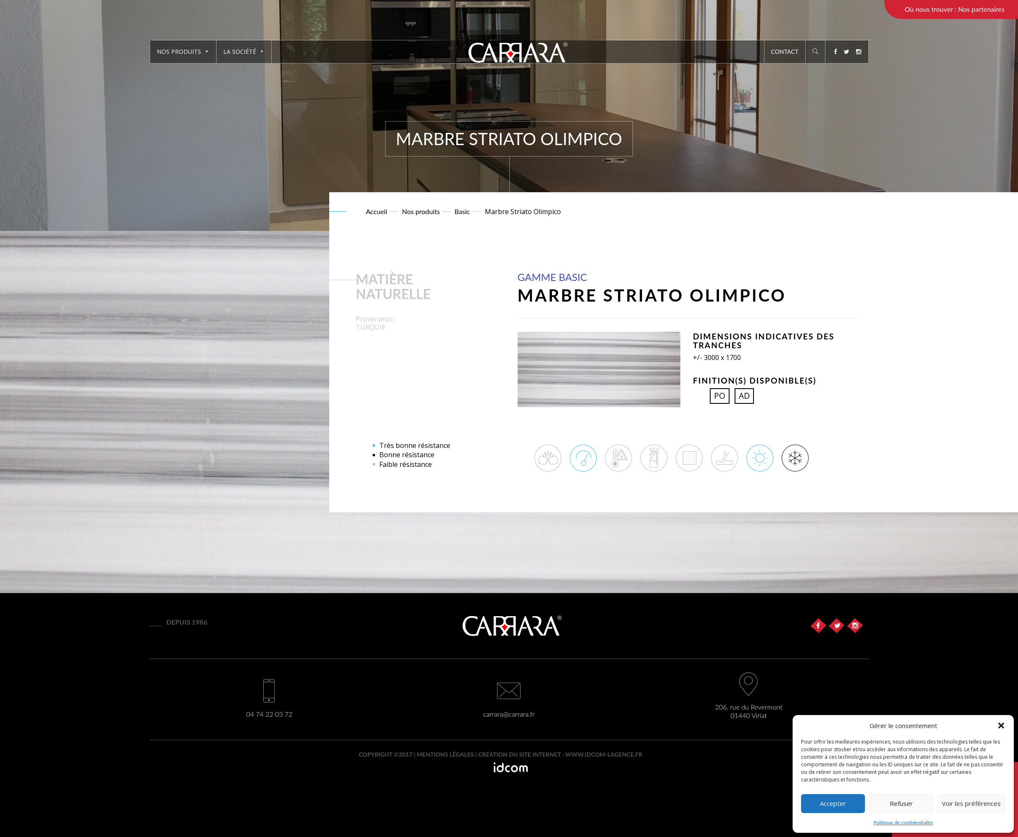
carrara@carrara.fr (509, 714)
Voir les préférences (971, 803)
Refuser (901, 803)
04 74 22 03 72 (269, 714)
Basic (462, 211)
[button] (1001, 725)
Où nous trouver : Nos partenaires (954, 9)
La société (243, 52)
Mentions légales (445, 754)
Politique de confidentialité (903, 822)
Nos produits (183, 52)
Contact (785, 51)
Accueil (376, 211)
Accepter (833, 803)
